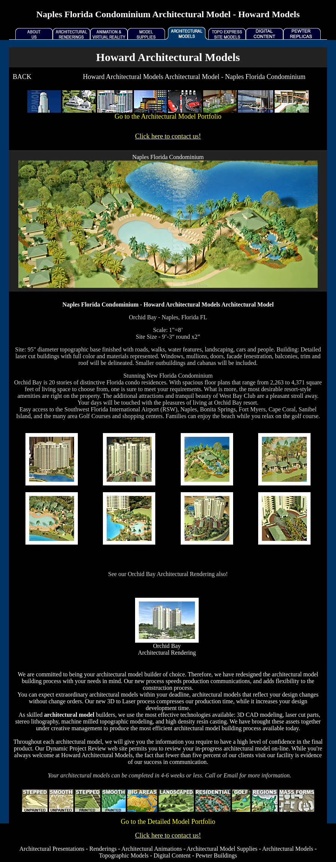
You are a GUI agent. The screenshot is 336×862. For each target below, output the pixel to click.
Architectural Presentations (52, 849)
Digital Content (171, 855)
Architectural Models (287, 849)
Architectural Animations (151, 849)
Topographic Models (124, 855)
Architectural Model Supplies (222, 849)
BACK (22, 76)
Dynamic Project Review (76, 748)
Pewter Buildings (216, 855)
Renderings (103, 849)
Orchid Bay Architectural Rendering (167, 649)
